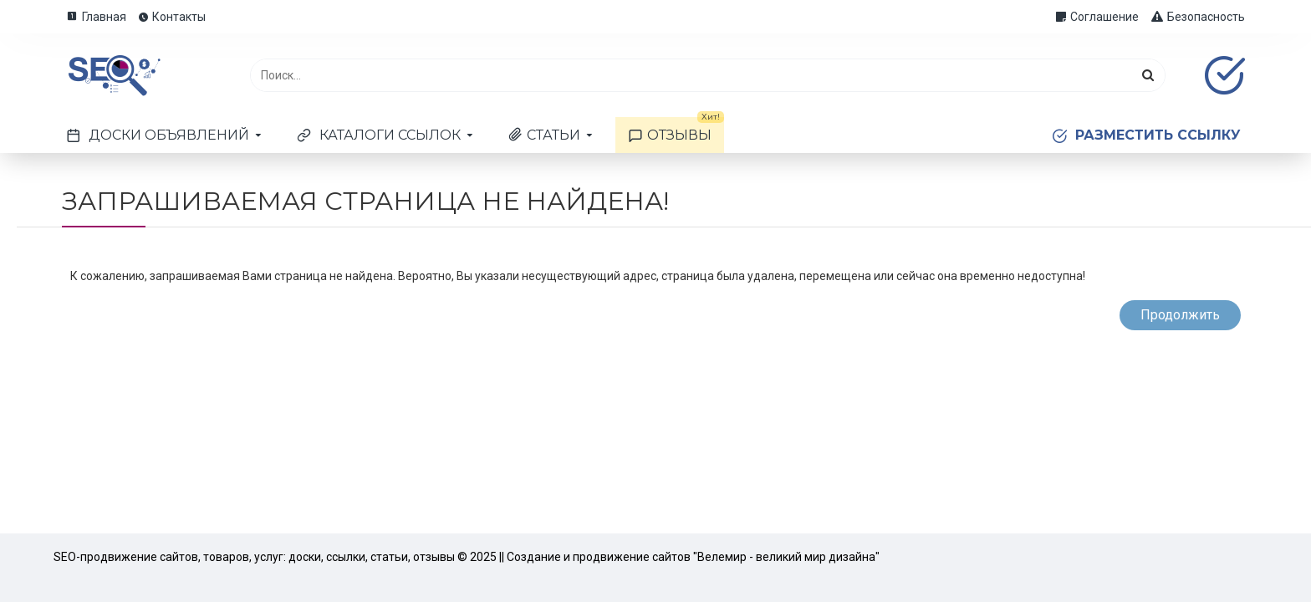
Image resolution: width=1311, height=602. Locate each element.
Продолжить (1180, 315)
